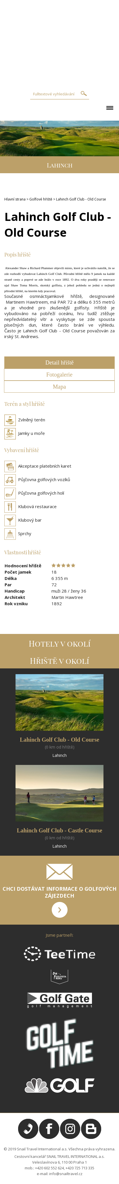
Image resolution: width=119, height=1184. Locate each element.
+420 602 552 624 (49, 1167)
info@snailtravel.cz (65, 1173)
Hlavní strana (15, 199)
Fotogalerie (59, 374)
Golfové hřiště (40, 199)
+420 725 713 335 (80, 1167)
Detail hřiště (59, 362)
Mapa (59, 386)
